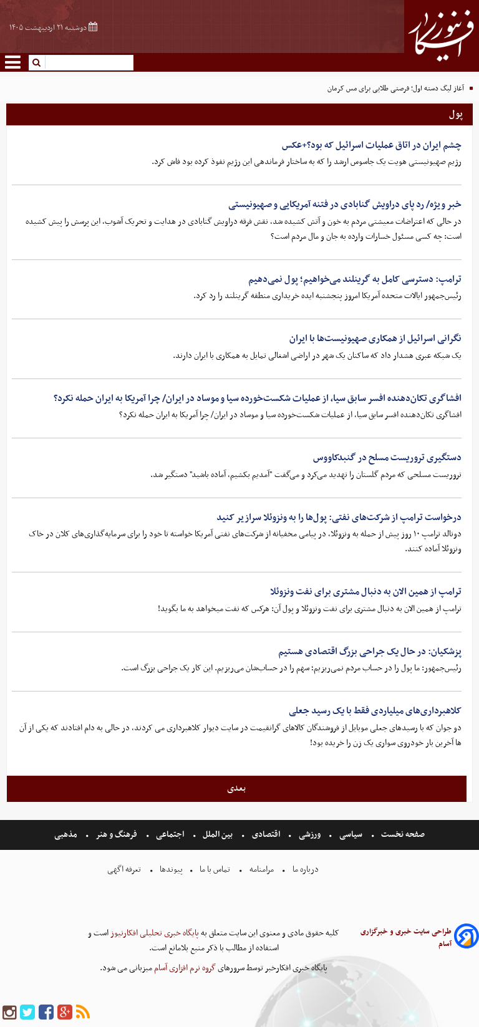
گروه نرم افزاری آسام (184, 968)
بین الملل (218, 834)
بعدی (236, 788)
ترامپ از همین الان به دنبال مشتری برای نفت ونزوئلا (366, 592)
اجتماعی (170, 834)
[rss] (83, 1013)
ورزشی (309, 834)
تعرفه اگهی (125, 869)
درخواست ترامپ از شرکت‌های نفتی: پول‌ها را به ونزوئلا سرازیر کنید (339, 517)
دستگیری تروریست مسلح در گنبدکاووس (387, 458)
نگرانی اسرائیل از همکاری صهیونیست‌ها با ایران (375, 338)
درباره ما (306, 869)
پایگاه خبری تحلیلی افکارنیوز (154, 933)
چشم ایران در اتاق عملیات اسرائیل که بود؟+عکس (372, 145)
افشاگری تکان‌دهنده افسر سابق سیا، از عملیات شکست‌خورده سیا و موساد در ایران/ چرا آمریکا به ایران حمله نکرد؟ (258, 398)
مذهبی (66, 834)
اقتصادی (266, 834)
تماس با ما (215, 869)
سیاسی (350, 834)
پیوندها (170, 869)
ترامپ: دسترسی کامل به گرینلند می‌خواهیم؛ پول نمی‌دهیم (355, 279)
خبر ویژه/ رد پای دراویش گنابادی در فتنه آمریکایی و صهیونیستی (345, 204)
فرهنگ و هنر (116, 834)
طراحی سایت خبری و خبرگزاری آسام (406, 937)
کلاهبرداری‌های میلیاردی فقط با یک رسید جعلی (375, 711)
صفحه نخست (402, 834)
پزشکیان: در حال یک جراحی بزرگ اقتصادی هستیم (370, 652)
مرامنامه (262, 869)
